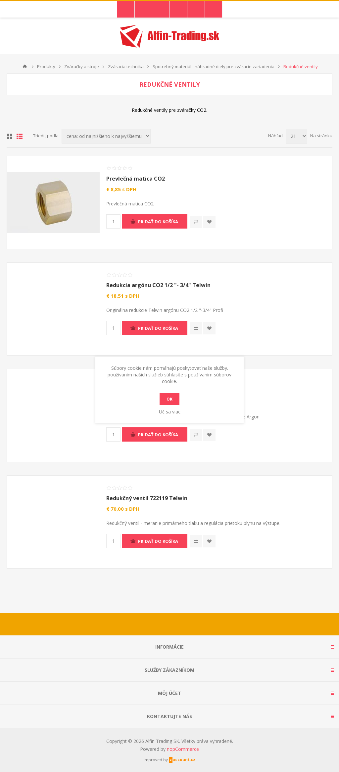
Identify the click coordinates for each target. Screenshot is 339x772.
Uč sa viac (169, 411)
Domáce (25, 66)
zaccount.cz (182, 759)
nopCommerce (183, 749)
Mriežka (10, 136)
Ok (169, 399)
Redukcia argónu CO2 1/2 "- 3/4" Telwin (158, 285)
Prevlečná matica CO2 (135, 178)
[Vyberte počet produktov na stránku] (296, 136)
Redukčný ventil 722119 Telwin (146, 498)
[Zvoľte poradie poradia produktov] (106, 136)
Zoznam (20, 136)
